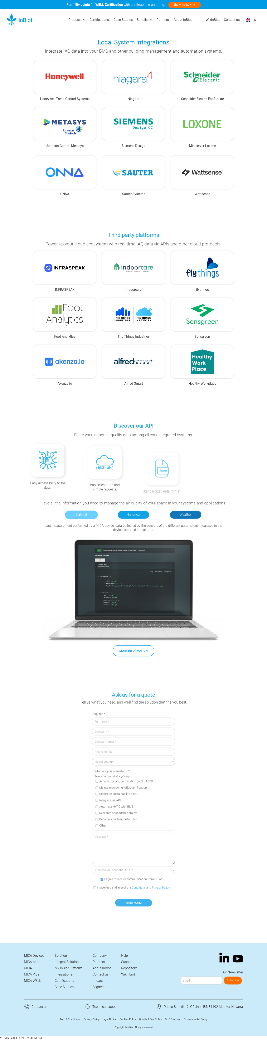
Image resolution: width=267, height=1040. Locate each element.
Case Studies (123, 20)
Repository (129, 968)
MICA (28, 968)
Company (100, 956)
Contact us (232, 20)
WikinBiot (213, 20)
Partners (162, 20)
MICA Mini (31, 962)
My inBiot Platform (68, 968)
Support (127, 962)
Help (124, 956)
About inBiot (183, 20)
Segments (100, 987)
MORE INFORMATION (133, 657)
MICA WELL (32, 981)
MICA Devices (34, 956)
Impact (98, 981)
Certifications (99, 20)
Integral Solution (67, 962)
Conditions (139, 902)
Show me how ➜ (184, 4)
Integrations (63, 974)
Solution (61, 956)
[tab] (81, 521)
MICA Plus (31, 974)
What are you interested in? (112, 786)
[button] (77, 20)
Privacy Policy (161, 902)
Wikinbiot (128, 974)
